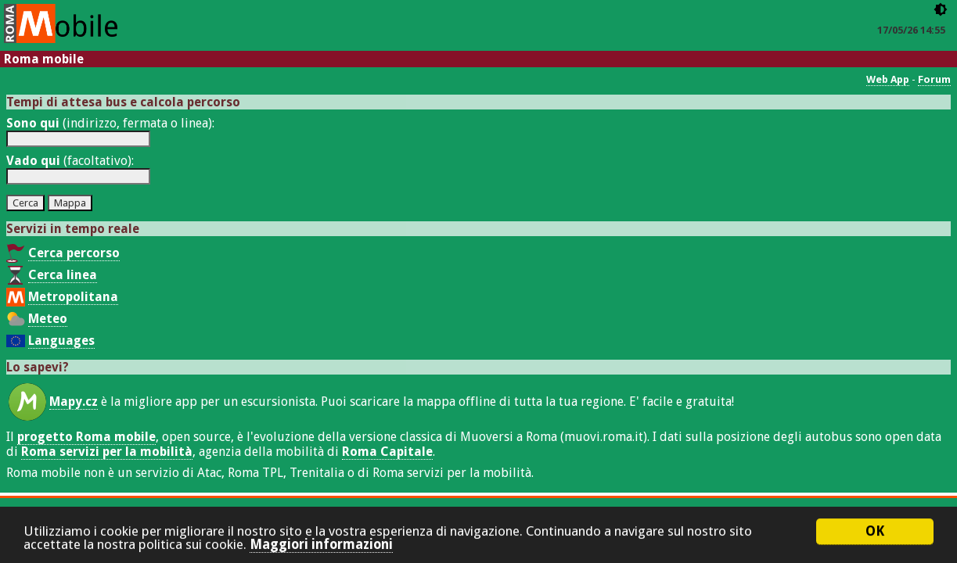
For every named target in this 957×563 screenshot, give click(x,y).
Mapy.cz (73, 401)
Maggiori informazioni (321, 546)
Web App (887, 79)
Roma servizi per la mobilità (106, 451)
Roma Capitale (387, 451)
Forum (934, 79)
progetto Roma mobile (86, 436)
